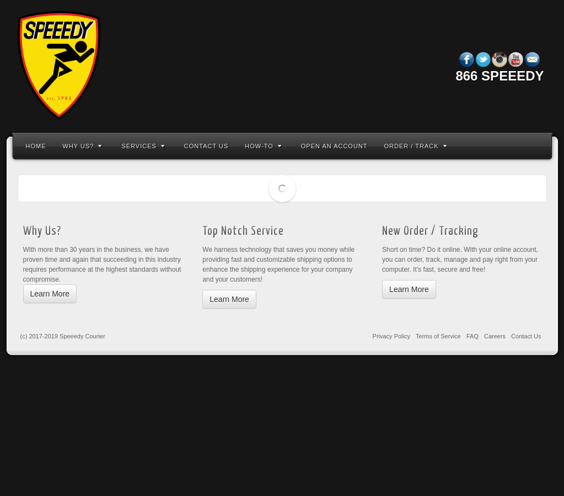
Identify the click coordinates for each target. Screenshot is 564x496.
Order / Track (415, 146)
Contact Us (206, 146)
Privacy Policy (391, 336)
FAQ (472, 336)
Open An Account (334, 146)
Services (142, 146)
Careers (495, 336)
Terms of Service (438, 336)
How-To (263, 146)
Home (36, 146)
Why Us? (83, 146)
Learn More (50, 293)
